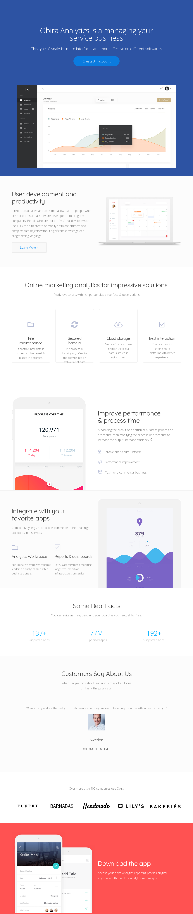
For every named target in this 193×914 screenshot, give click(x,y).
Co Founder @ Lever (96, 749)
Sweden (96, 739)
